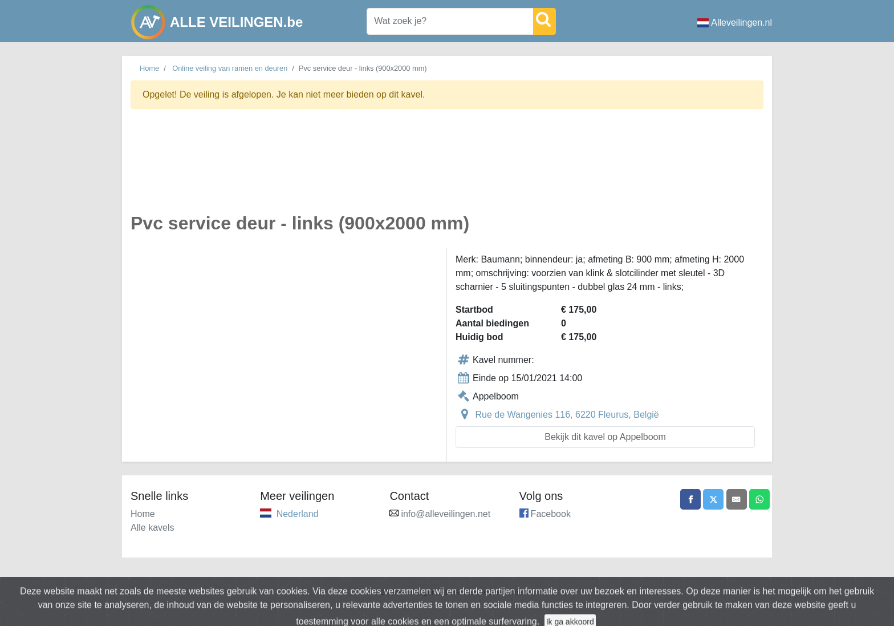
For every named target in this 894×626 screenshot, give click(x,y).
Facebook (551, 514)
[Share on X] (707, 500)
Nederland (298, 514)
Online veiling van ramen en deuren (229, 68)
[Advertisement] (447, 167)
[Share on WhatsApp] (758, 500)
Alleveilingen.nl (734, 22)
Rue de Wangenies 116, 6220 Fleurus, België (567, 414)
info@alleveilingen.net (445, 514)
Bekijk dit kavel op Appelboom (605, 437)
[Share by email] (733, 500)
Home (149, 68)
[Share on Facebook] (682, 500)
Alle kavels (152, 527)
